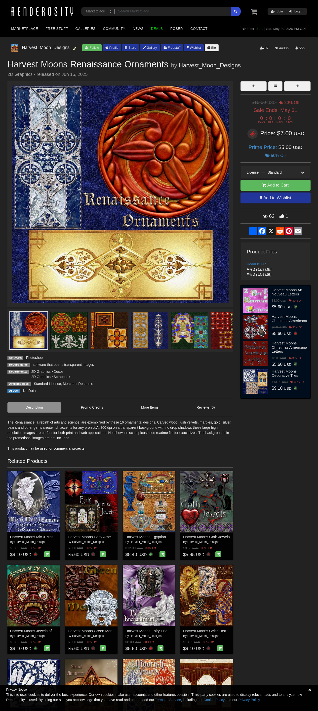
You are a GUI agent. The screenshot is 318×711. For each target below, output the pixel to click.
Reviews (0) (206, 407)
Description (34, 407)
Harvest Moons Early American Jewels (99, 537)
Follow (92, 47)
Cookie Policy (214, 700)
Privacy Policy (249, 700)
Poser (176, 29)
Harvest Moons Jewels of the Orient (39, 631)
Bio (211, 47)
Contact (198, 29)
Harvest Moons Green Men (90, 631)
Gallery (150, 47)
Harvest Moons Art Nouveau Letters (287, 292)
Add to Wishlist (275, 197)
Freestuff (172, 47)
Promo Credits (92, 407)
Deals (157, 29)
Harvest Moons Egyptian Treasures (154, 537)
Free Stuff (56, 29)
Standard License (47, 384)
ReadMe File (256, 264)
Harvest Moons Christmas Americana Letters (289, 347)
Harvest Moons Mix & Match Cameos (41, 537)
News (138, 29)
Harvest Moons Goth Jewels (206, 537)
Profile (111, 47)
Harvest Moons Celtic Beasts (207, 631)
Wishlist (194, 47)
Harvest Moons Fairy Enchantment (154, 631)
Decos (59, 372)
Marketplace (24, 29)
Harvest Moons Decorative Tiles (285, 373)
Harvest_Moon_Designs (210, 65)
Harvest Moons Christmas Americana (289, 318)
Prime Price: (263, 147)
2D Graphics (41, 372)
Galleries (85, 29)
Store (130, 47)
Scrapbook (62, 377)
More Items (150, 407)
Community (114, 29)
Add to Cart (275, 185)
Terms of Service (168, 700)
